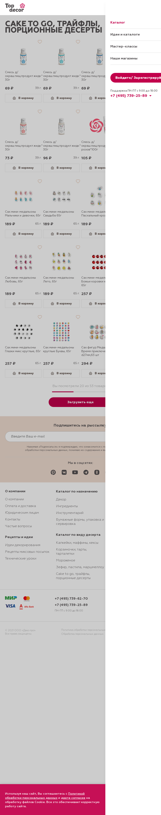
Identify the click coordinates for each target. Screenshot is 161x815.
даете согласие (73, 798)
